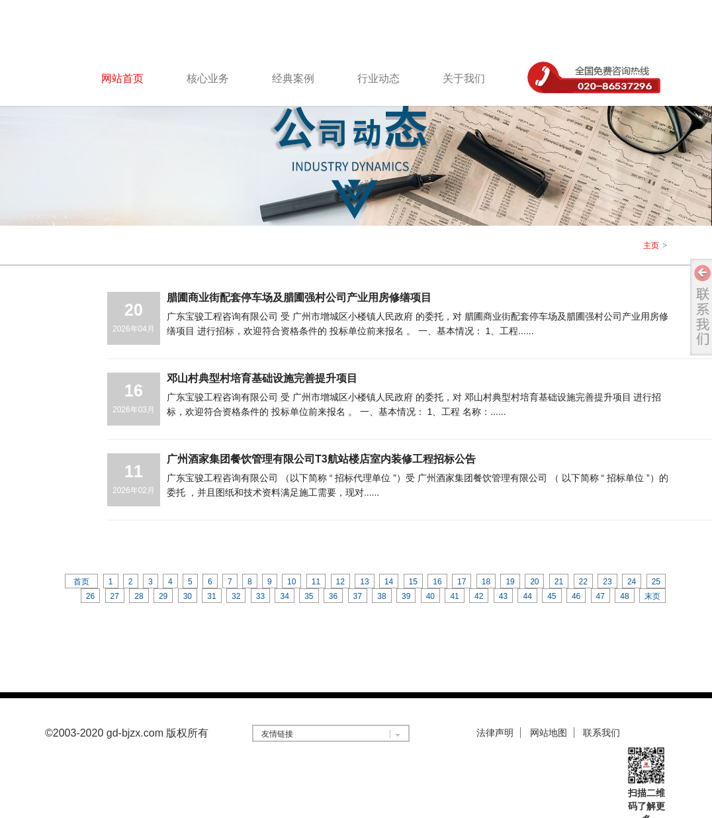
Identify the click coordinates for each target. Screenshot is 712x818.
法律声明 (494, 732)
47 (600, 596)
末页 (652, 596)
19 (510, 581)
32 (236, 596)
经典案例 (293, 78)
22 (583, 581)
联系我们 (601, 732)
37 (357, 596)
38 (381, 596)
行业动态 (378, 78)
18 (486, 581)
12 (340, 581)
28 (138, 596)
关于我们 (464, 78)
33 (260, 596)
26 (90, 596)
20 (534, 581)
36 (333, 596)
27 (115, 596)
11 (316, 581)
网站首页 (122, 78)
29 (163, 596)
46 (576, 596)
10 (291, 581)
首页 (81, 581)
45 (551, 596)
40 (430, 596)
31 (211, 596)
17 (461, 581)
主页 (651, 245)
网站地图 (548, 732)
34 (284, 596)
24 (631, 581)
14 (388, 581)
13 (364, 581)
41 (454, 596)
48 (624, 596)
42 (478, 596)
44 (527, 596)
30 (187, 596)
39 (406, 596)
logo (115, 29)
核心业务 (208, 78)
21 (559, 581)
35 (308, 596)
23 (607, 581)
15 (413, 581)
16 (437, 581)
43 (503, 596)
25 (656, 581)
